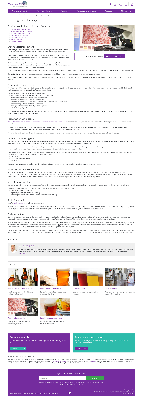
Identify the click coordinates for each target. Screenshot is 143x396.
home (10, 15)
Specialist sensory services (51, 318)
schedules (93, 361)
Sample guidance (18, 348)
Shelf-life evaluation (17, 39)
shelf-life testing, (19, 203)
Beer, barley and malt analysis (20, 288)
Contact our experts (115, 56)
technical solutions (18, 15)
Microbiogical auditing (18, 37)
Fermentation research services (21, 31)
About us (108, 11)
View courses (82, 348)
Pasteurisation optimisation (20, 33)
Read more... (23, 253)
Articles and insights (20, 11)
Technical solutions (44, 11)
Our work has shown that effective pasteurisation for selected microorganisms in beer (37, 122)
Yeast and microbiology (17, 318)
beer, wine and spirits (30, 15)
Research (64, 11)
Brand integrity (79, 288)
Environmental (111, 288)
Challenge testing (16, 41)
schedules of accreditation (60, 361)
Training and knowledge (86, 11)
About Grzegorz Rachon (29, 246)
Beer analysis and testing (50, 288)
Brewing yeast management (20, 29)
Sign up (95, 378)
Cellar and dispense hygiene (20, 35)
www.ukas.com (47, 363)
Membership (126, 11)
